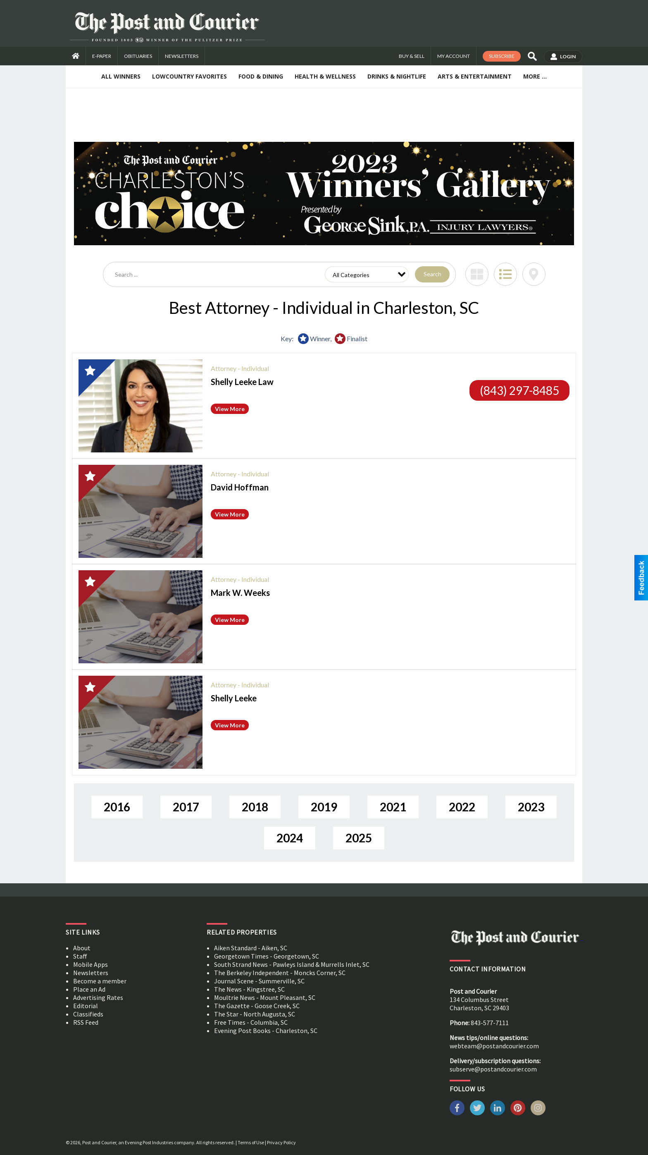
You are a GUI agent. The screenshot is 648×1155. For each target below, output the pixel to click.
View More (230, 408)
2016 (117, 807)
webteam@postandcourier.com (494, 1046)
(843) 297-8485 (519, 390)
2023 (531, 807)
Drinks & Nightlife (396, 76)
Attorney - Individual (240, 368)
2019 (324, 807)
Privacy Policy (281, 1142)
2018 (255, 807)
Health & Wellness (325, 76)
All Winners (121, 76)
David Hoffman (240, 487)
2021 (393, 807)
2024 (289, 838)
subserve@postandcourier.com (493, 1069)
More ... (535, 76)
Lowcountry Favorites (189, 76)
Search (432, 273)
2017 (186, 807)
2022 (462, 807)
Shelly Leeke (234, 698)
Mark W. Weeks (240, 593)
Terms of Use (251, 1142)
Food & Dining (260, 76)
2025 (358, 838)
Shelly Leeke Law (242, 382)
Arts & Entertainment (475, 76)
